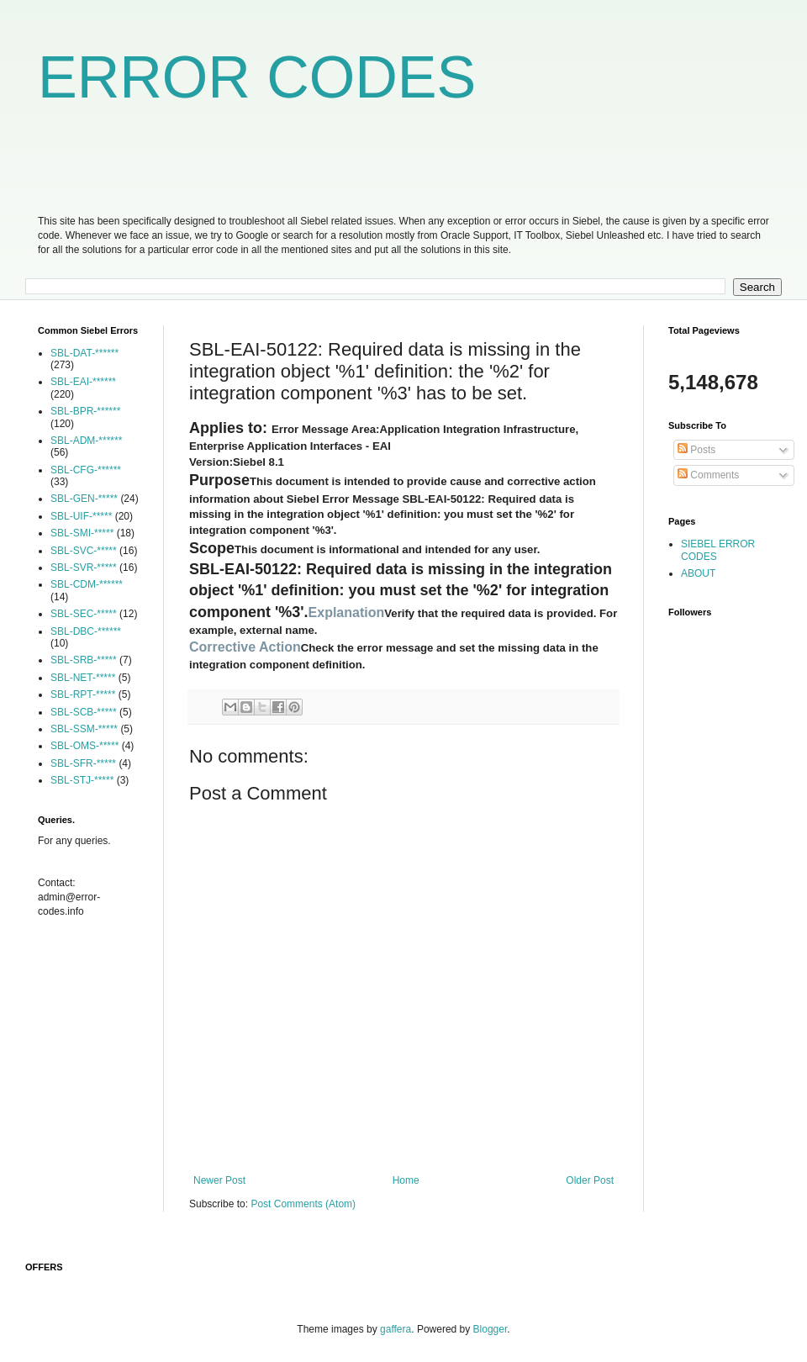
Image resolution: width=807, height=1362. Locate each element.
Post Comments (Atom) (303, 1204)
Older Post (590, 1180)
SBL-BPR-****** (85, 411)
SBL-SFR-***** (83, 763)
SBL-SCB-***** (83, 712)
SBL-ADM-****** (86, 440)
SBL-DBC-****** (85, 631)
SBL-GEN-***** (84, 498)
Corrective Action (245, 647)
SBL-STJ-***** (81, 780)
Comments (708, 475)
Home (406, 1180)
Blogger (490, 1329)
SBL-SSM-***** (84, 729)
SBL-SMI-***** (81, 533)
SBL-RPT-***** (82, 694)
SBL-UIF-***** (81, 516)
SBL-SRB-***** (83, 660)
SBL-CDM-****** (86, 584)
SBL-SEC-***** (83, 614)
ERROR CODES (257, 77)
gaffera (395, 1329)
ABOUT (698, 573)
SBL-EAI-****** (83, 382)
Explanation (347, 612)
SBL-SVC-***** (83, 551)
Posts (696, 450)
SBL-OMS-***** (84, 746)
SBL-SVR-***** (83, 567)
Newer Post (219, 1180)
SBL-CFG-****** (85, 470)
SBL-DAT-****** (84, 353)
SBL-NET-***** (82, 678)
